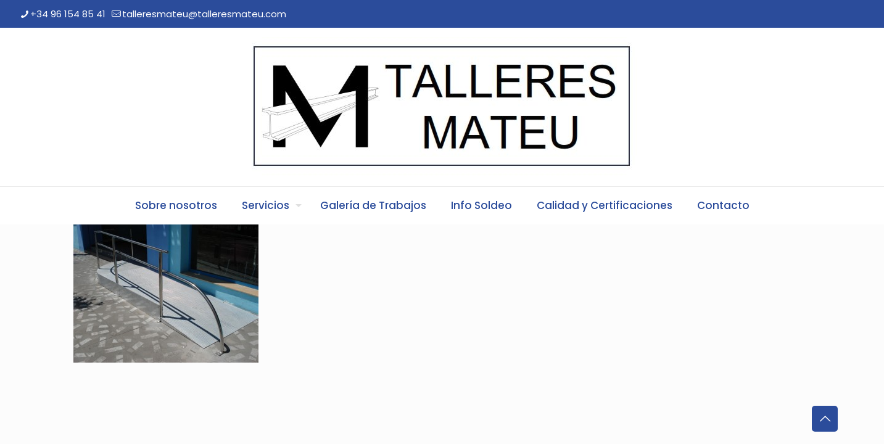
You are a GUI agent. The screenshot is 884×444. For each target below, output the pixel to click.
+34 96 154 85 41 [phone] (67, 13)
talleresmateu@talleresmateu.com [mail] (204, 13)
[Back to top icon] (825, 419)
